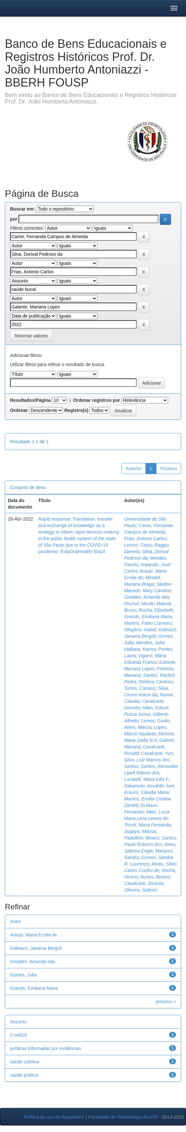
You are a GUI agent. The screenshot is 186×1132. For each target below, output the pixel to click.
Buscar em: (22, 208)
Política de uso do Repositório (54, 1117)
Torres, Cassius (139, 688)
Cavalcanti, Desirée (143, 883)
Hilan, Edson (155, 707)
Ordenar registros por (96, 400)
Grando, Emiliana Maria (148, 616)
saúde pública (24, 1075)
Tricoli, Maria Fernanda (147, 824)
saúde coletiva (24, 1061)
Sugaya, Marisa (139, 831)
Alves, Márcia (137, 727)
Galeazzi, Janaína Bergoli (36, 948)
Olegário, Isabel (140, 629)
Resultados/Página (30, 400)
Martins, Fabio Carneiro (147, 623)
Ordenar (19, 410)
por (14, 219)
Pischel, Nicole (139, 603)
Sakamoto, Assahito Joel (149, 785)
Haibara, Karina (139, 649)
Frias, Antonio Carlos (145, 538)
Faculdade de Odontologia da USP (123, 1117)
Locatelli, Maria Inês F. (146, 779)
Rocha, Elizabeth (156, 610)
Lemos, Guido (155, 720)
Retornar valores (31, 335)
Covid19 (18, 1035)
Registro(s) (76, 410)
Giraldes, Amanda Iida (146, 597)
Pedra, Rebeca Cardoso (148, 681)
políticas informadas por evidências (45, 1048)
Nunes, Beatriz (155, 877)
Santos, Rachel (158, 675)
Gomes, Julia (23, 974)
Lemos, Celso (138, 545)
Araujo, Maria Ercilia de (33, 934)
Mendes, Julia (150, 642)
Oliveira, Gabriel (140, 890)
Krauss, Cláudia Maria (146, 792)
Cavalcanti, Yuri (157, 753)
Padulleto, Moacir (141, 837)
